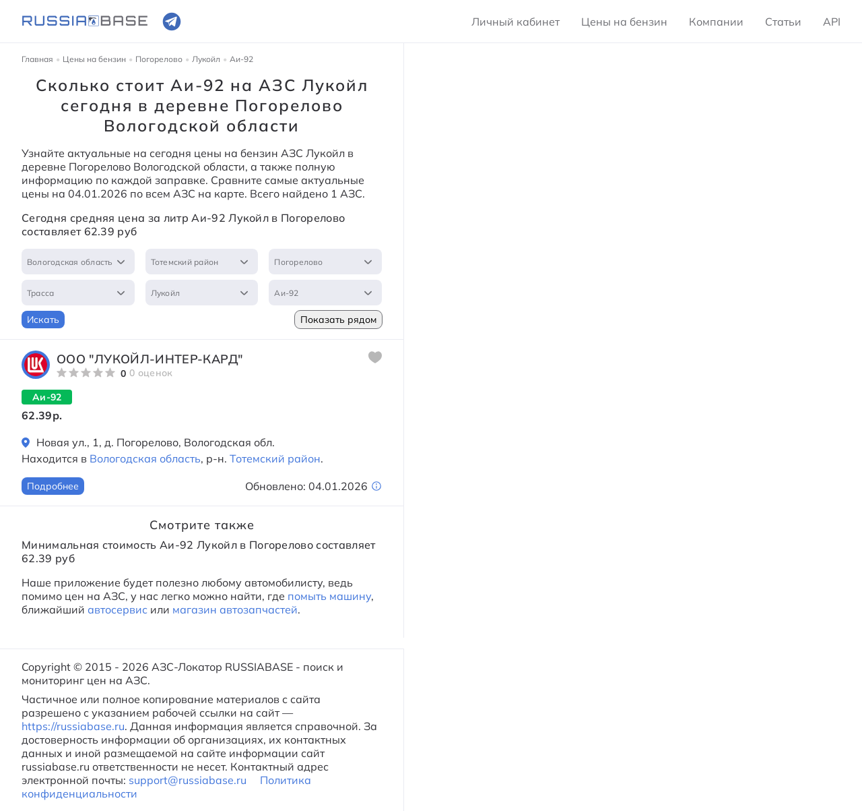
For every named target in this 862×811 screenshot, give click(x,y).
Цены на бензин (624, 21)
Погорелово (159, 59)
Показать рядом (338, 319)
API (831, 21)
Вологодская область (145, 458)
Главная (37, 59)
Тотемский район (275, 458)
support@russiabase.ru (187, 780)
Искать (43, 319)
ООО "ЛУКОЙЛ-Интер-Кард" (150, 359)
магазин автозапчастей (235, 609)
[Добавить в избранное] (375, 357)
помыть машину (328, 596)
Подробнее (53, 486)
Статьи (783, 21)
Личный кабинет (515, 21)
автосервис (117, 609)
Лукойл (206, 59)
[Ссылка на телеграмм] (172, 21)
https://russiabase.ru (73, 726)
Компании (716, 21)
